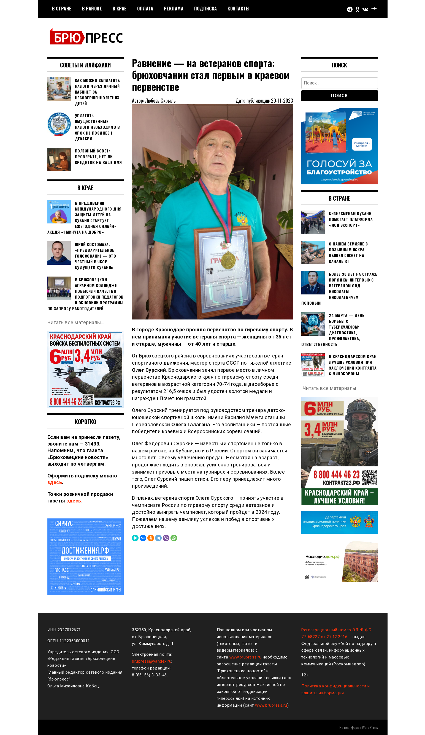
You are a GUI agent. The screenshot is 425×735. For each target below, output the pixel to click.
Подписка (205, 8)
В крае (120, 8)
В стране (62, 8)
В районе (92, 8)
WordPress (370, 727)
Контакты (239, 8)
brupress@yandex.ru (151, 661)
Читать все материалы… (76, 322)
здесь (54, 482)
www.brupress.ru (245, 657)
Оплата (145, 8)
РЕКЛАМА (174, 8)
